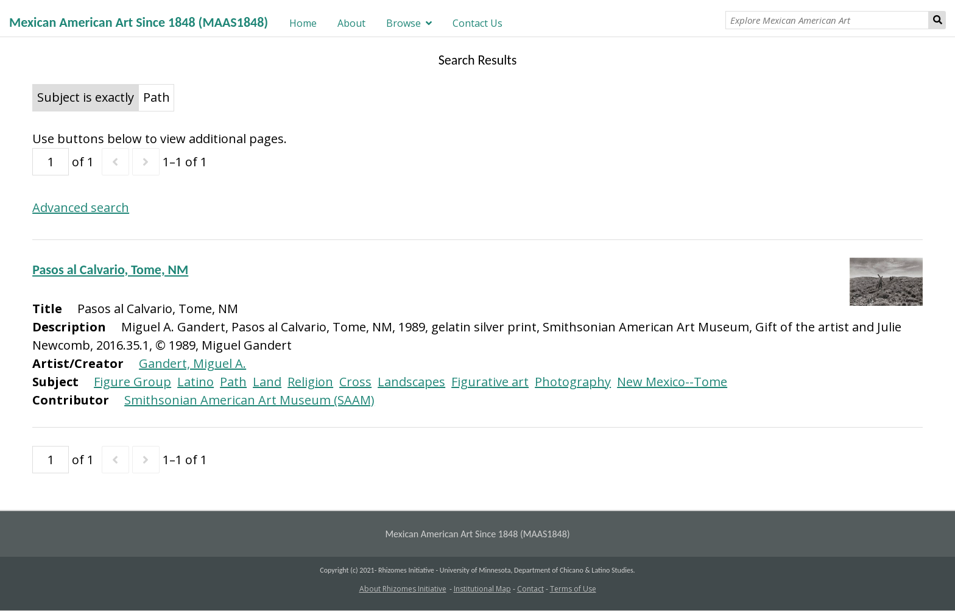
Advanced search (80, 207)
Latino (195, 381)
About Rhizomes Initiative (402, 589)
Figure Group (132, 381)
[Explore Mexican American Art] (827, 20)
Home (303, 23)
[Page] (50, 161)
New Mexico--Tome (672, 381)
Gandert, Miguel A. (192, 363)
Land (267, 381)
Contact (530, 589)
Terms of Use (573, 589)
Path (233, 381)
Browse (403, 23)
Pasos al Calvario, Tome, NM (110, 269)
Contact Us (477, 23)
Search (937, 20)
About (351, 23)
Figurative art (490, 381)
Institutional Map (482, 589)
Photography (573, 381)
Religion (310, 381)
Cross (355, 381)
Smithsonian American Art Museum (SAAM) (249, 400)
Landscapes (411, 381)
